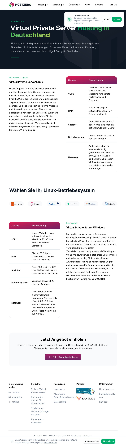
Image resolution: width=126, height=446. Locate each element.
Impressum (59, 389)
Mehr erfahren (50, 442)
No (106, 19)
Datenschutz (60, 402)
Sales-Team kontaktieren (63, 357)
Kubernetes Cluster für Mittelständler (38, 400)
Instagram (15, 397)
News (87, 4)
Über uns (74, 4)
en (111, 4)
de (115, 4)
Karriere (103, 402)
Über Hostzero (106, 389)
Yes (117, 19)
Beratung (58, 4)
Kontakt (99, 4)
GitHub (14, 402)
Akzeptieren (108, 441)
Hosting (43, 4)
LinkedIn (14, 392)
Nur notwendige (92, 441)
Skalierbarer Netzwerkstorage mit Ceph (39, 411)
